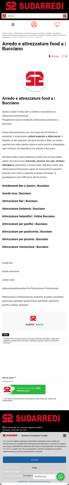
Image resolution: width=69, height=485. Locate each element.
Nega (34, 467)
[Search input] (34, 16)
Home (4, 33)
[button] (64, 435)
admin (40, 324)
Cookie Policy (22, 482)
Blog (10, 33)
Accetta (34, 459)
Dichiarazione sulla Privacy (39, 482)
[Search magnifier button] (65, 16)
